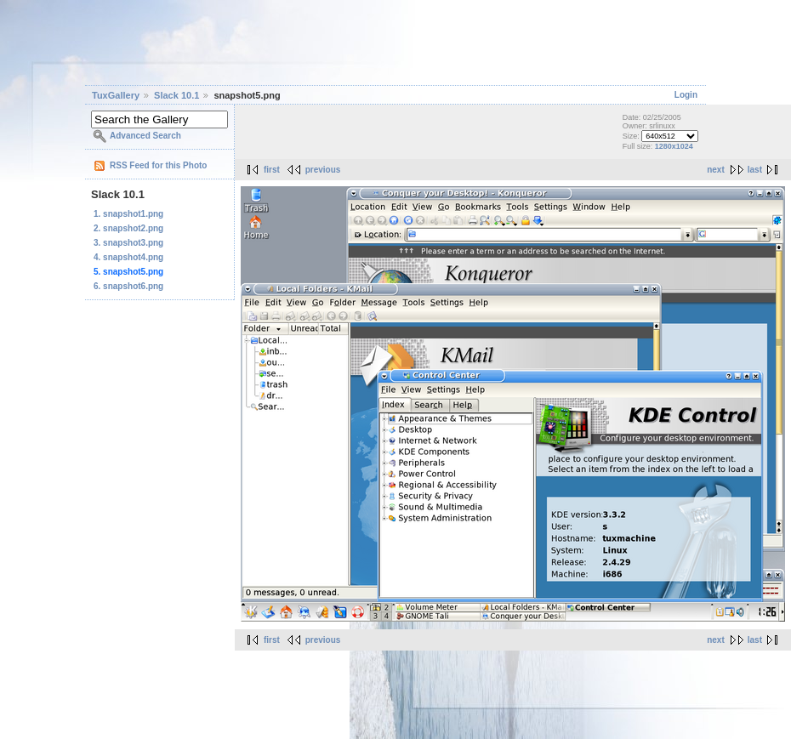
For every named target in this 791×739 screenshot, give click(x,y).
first (272, 169)
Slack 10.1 (176, 95)
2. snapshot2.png (128, 228)
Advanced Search (145, 135)
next (716, 169)
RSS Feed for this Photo (158, 165)
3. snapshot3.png (128, 242)
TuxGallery (115, 95)
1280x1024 (674, 146)
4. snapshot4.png (128, 257)
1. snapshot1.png (128, 214)
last (755, 169)
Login (685, 94)
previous (323, 169)
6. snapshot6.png (128, 286)
